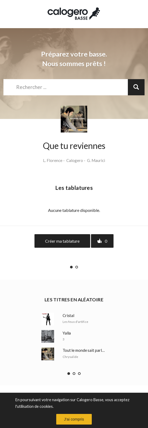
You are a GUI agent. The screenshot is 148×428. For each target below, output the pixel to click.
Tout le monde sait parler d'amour (85, 350)
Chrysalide (70, 356)
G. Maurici (96, 160)
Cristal (68, 315)
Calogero (74, 160)
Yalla (67, 333)
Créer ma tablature (62, 240)
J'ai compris (74, 419)
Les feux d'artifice (75, 321)
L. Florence (52, 160)
